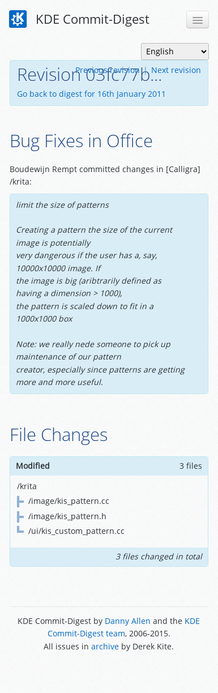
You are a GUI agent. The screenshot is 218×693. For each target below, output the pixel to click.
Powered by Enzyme (109, 672)
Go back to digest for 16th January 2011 (91, 93)
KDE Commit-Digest (79, 19)
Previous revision (107, 70)
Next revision (176, 70)
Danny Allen (128, 620)
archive (105, 646)
